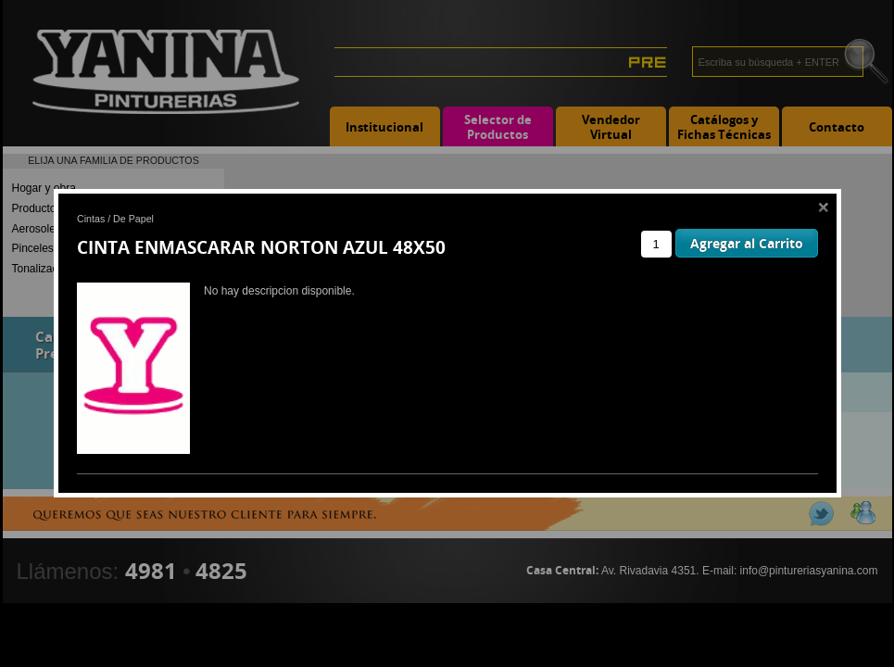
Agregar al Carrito (746, 243)
